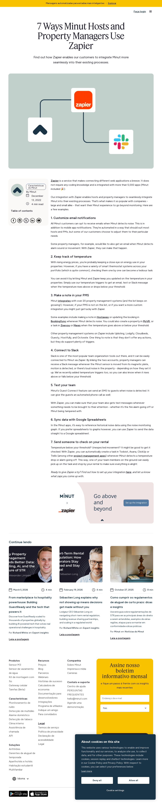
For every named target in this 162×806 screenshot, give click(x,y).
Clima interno (16, 723)
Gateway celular (18, 685)
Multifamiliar (15, 769)
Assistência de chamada (17, 729)
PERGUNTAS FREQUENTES (75, 692)
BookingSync (58, 321)
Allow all (133, 780)
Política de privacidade (50, 731)
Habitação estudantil (21, 765)
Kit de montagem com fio (21, 679)
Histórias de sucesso (50, 681)
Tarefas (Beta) (17, 689)
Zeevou (65, 325)
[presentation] (124, 720)
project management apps (90, 455)
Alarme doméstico (19, 715)
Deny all (97, 780)
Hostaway (103, 317)
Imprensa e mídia (76, 668)
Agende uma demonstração (75, 704)
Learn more (86, 771)
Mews (77, 325)
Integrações (45, 701)
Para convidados (47, 714)
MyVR (146, 321)
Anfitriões (14, 749)
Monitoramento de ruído (19, 704)
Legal (41, 723)
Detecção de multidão (21, 711)
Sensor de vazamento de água (21, 670)
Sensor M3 (15, 664)
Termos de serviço (48, 727)
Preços (42, 664)
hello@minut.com (77, 698)
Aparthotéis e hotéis (20, 761)
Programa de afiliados (50, 705)
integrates (64, 300)
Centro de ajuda (76, 686)
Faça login (140, 11)
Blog (40, 668)
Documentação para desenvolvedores (49, 695)
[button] (150, 11)
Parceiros (43, 672)
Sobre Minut (74, 664)
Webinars (43, 677)
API (11, 735)
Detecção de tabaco (20, 719)
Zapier (55, 180)
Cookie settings (115, 790)
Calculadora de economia (46, 687)
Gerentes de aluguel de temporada (22, 755)
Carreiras (72, 672)
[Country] (123, 708)
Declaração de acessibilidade (46, 737)
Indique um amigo (48, 710)
